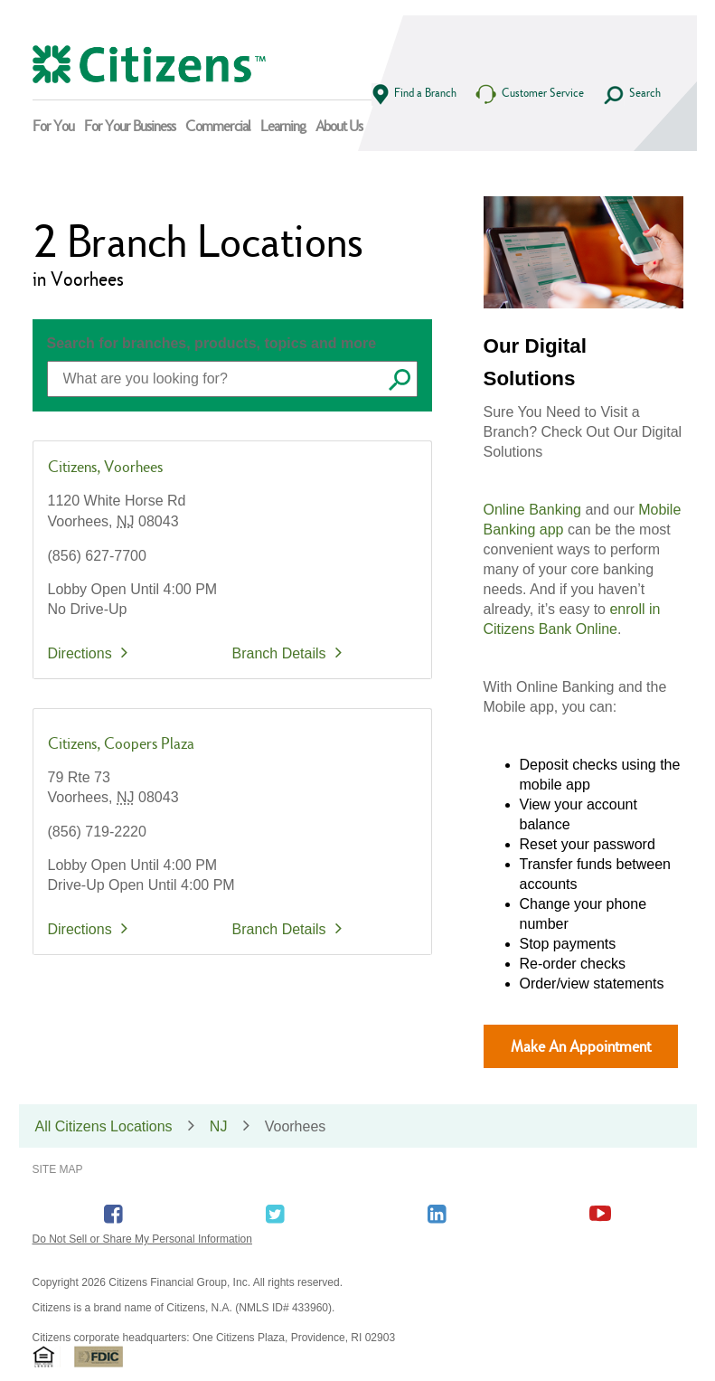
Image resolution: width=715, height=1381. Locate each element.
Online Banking (533, 509)
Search (631, 95)
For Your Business (129, 126)
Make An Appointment (581, 1045)
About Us (338, 126)
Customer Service (529, 94)
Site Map (58, 1169)
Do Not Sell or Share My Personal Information (142, 1239)
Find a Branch (414, 94)
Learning (283, 126)
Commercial (217, 126)
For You (53, 126)
